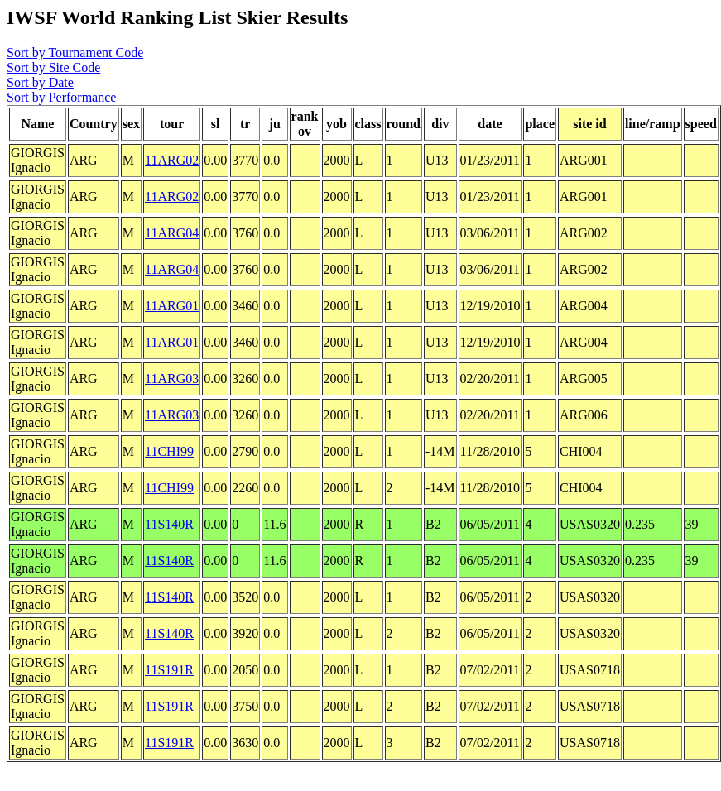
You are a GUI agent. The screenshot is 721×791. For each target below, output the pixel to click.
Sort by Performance (61, 97)
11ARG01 (172, 306)
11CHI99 (169, 451)
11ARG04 (172, 233)
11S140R (169, 524)
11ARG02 (172, 160)
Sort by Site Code (53, 67)
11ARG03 (172, 379)
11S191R (169, 670)
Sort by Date (40, 82)
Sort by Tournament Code (75, 53)
